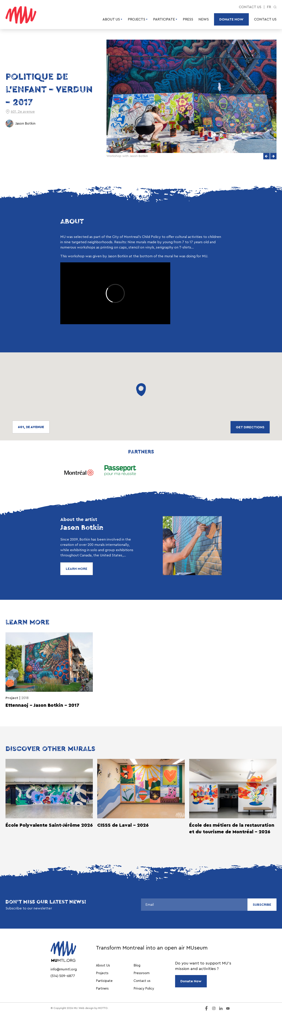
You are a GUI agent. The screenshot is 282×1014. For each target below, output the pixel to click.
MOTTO (103, 1008)
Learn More (76, 568)
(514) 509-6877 (63, 976)
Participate (165, 19)
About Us (113, 19)
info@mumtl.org (64, 969)
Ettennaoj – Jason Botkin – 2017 (42, 705)
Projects (138, 19)
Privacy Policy (144, 988)
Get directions (250, 427)
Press (188, 19)
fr (269, 7)
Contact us (250, 7)
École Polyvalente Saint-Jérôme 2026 (49, 825)
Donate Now (231, 19)
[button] (266, 156)
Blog (137, 965)
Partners (102, 988)
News (203, 19)
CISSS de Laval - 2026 (123, 825)
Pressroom (142, 973)
